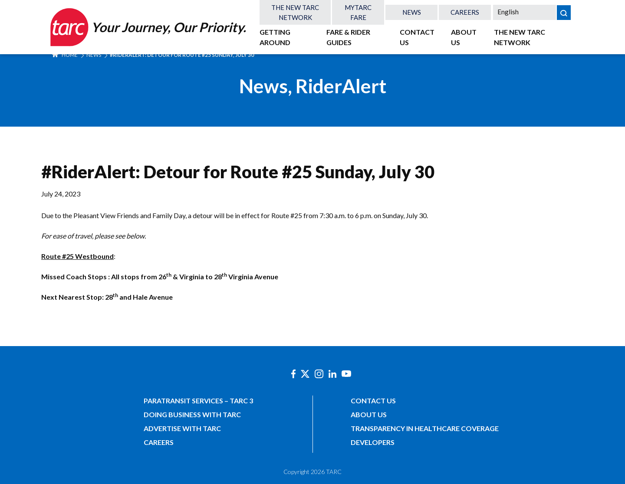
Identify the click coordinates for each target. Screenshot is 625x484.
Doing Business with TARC (192, 414)
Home (65, 55)
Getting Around (275, 37)
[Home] (147, 27)
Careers (465, 12)
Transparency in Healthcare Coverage (425, 428)
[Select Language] (524, 12)
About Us (464, 37)
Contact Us (417, 37)
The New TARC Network (295, 12)
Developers (373, 442)
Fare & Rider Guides (348, 37)
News (411, 12)
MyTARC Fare (358, 12)
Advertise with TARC (182, 428)
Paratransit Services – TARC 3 (198, 400)
